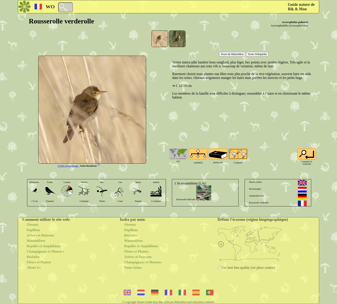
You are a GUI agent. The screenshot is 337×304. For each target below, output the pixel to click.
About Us (33, 267)
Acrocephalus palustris (295, 22)
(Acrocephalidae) (298, 25)
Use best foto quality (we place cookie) (247, 267)
